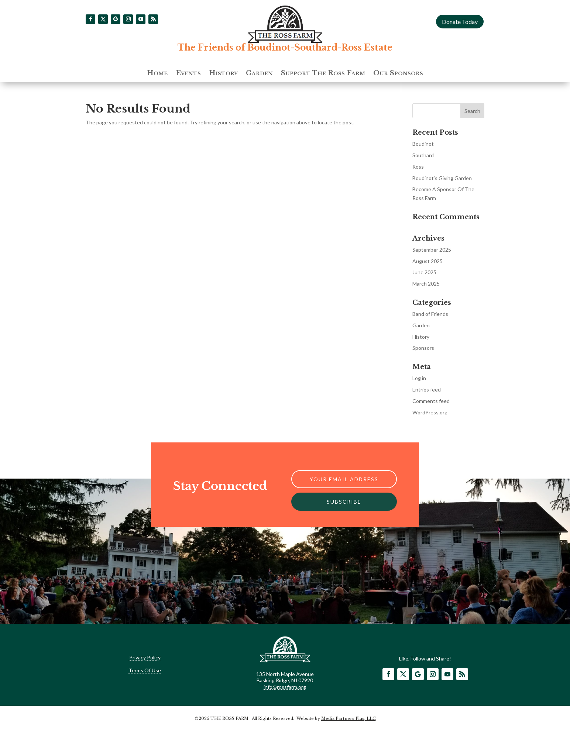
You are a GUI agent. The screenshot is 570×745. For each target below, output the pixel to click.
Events (188, 73)
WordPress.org (429, 412)
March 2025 (426, 283)
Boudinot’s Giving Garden (442, 178)
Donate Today (460, 21)
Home (157, 73)
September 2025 (431, 249)
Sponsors (423, 348)
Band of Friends (430, 314)
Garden (259, 73)
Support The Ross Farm (323, 73)
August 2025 (427, 261)
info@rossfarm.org (285, 687)
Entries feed (426, 389)
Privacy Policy (145, 657)
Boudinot (423, 144)
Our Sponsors (398, 73)
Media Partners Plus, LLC (348, 718)
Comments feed (431, 401)
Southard (423, 155)
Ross (418, 166)
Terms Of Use (144, 670)
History (223, 73)
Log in (419, 378)
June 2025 (424, 272)
